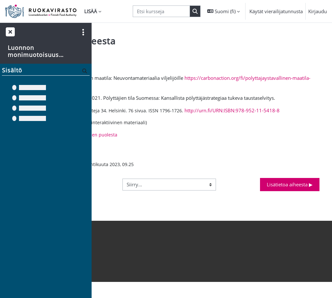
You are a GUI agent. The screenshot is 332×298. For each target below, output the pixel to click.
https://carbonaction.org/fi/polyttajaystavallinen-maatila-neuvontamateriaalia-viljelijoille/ (221, 85)
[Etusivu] (40, 11)
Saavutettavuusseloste (121, 274)
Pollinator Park (161, 137)
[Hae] (84, 71)
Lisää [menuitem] (90, 11)
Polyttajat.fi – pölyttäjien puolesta (170, 149)
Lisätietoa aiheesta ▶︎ (290, 199)
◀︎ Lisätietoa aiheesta (134, 199)
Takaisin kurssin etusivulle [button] (134, 55)
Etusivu (104, 281)
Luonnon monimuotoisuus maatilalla (33, 51)
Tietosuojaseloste (115, 267)
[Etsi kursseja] (161, 11)
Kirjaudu (317, 11)
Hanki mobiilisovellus (120, 260)
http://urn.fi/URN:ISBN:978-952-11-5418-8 (161, 124)
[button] (223, 11)
